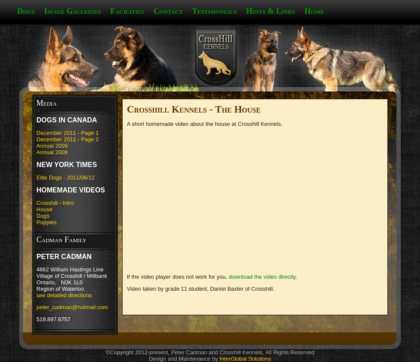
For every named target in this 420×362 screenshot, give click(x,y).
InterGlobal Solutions (245, 359)
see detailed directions (64, 295)
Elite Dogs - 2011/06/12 (65, 177)
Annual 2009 (52, 146)
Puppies (46, 222)
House (44, 209)
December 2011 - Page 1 (67, 133)
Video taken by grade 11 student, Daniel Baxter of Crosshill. (200, 289)
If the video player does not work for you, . (212, 277)
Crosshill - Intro (55, 203)
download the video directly (262, 277)
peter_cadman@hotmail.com (72, 307)
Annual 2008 (52, 152)
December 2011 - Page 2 (67, 139)
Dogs (42, 216)
